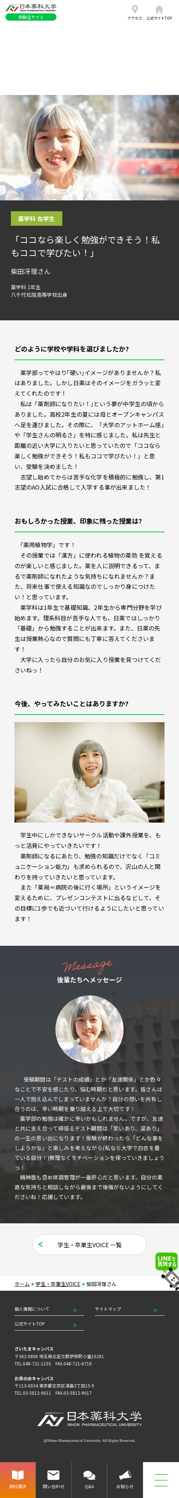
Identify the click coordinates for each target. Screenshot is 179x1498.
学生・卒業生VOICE (58, 1283)
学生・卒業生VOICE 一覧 (90, 1244)
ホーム (22, 1283)
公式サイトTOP (29, 1323)
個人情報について (31, 1309)
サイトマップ (108, 1309)
